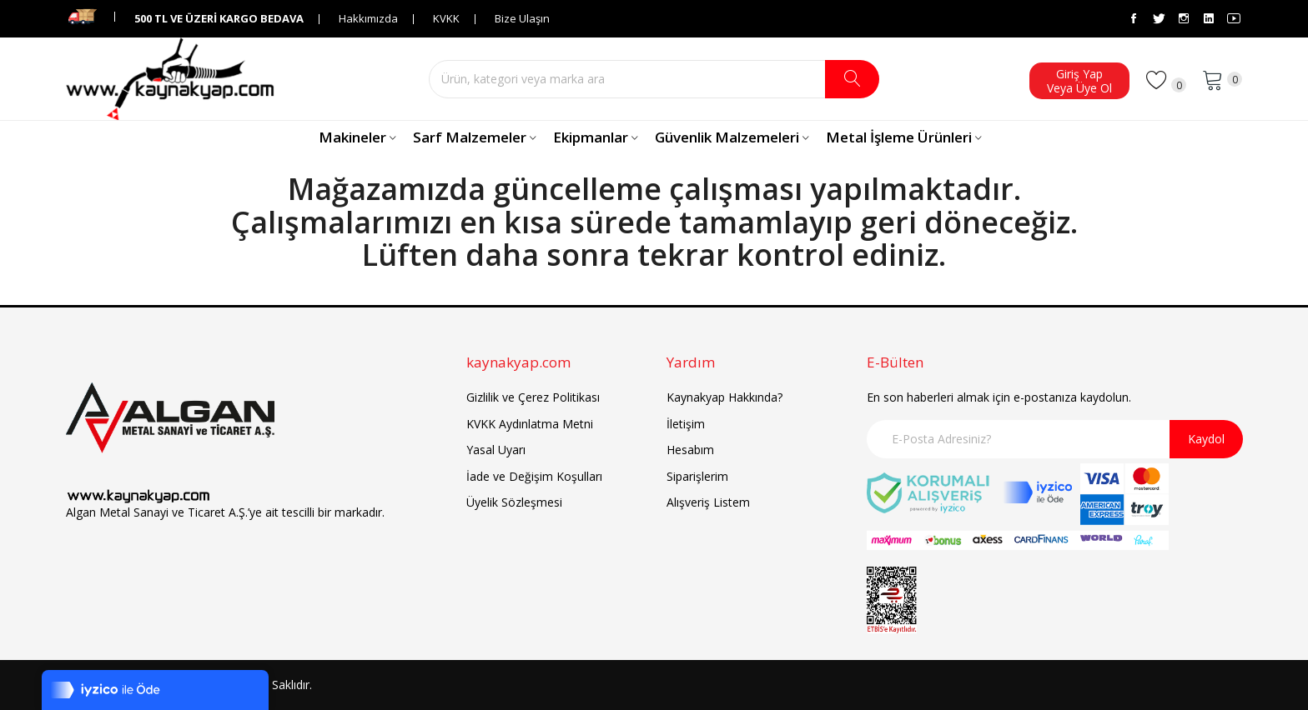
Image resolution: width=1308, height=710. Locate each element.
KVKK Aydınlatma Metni (529, 424)
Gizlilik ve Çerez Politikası (533, 397)
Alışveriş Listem (708, 502)
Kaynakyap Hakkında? (724, 397)
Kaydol (1206, 439)
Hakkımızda (368, 18)
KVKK (446, 18)
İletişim (686, 424)
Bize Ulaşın (522, 18)
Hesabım (690, 450)
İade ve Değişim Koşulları (534, 476)
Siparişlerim (697, 476)
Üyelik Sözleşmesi (514, 502)
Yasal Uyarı (496, 450)
